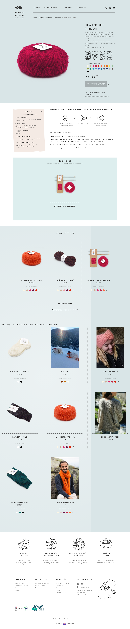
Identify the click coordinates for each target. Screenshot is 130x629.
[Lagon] (93, 69)
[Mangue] (104, 66)
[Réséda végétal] (109, 66)
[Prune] (33, 290)
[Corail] (101, 66)
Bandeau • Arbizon (110, 371)
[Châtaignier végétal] (90, 66)
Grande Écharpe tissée (65, 502)
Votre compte (62, 579)
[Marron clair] (65, 382)
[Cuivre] (70, 512)
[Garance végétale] (64, 290)
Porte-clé (65, 371)
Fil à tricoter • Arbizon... (31, 280)
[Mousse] (88, 69)
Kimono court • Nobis (110, 437)
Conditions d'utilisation (21, 585)
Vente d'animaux (40, 585)
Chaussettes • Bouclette (19, 502)
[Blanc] (18, 382)
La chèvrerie (67, 8)
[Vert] (20, 512)
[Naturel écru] (88, 66)
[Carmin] (98, 66)
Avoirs (58, 588)
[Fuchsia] (93, 66)
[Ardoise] (104, 69)
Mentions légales (19, 583)
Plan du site (18, 588)
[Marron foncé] (62, 382)
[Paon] (101, 69)
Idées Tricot (81, 8)
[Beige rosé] (61, 512)
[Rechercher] (106, 8)
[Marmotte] (112, 69)
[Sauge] (112, 66)
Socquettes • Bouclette (19, 371)
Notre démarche (50, 8)
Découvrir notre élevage (42, 583)
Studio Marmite (68, 623)
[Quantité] (108, 84)
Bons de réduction (61, 592)
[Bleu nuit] (107, 69)
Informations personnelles (63, 583)
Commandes (60, 585)
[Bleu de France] (98, 69)
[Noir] (88, 71)
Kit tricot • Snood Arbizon (65, 206)
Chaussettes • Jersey (20, 437)
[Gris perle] (109, 69)
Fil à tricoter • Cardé (65, 280)
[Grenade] (96, 66)
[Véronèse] (90, 69)
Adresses (58, 590)
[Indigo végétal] (96, 69)
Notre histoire (39, 588)
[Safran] (107, 66)
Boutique (36, 8)
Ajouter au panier (95, 84)
